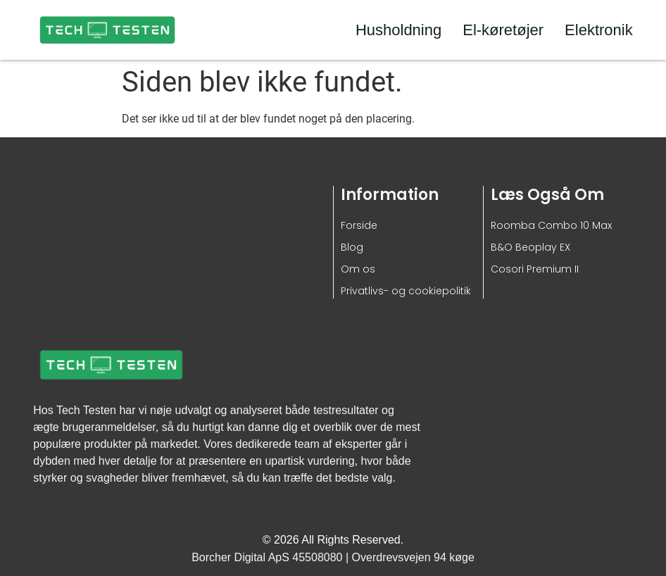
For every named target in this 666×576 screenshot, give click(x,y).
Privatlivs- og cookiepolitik (406, 291)
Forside (359, 225)
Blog (352, 247)
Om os (358, 269)
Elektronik (599, 30)
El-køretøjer (503, 30)
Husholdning (398, 30)
